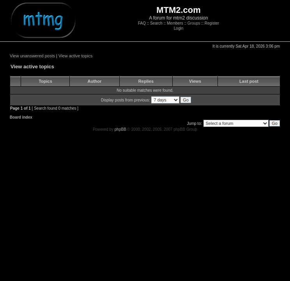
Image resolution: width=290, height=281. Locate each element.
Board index (21, 117)
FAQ (142, 23)
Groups (193, 23)
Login (178, 28)
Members (175, 23)
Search (156, 23)
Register (212, 23)
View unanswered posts (32, 55)
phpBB (120, 129)
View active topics (75, 55)
